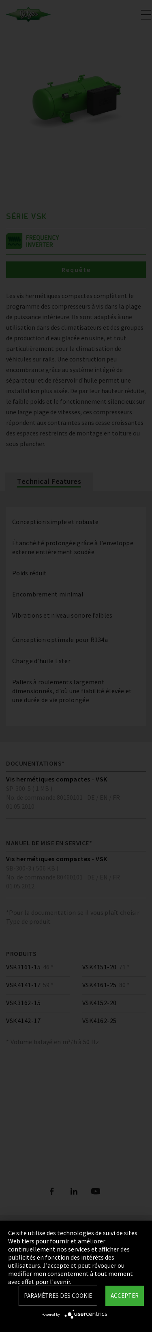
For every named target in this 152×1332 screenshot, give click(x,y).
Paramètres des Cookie (58, 1295)
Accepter (125, 1295)
